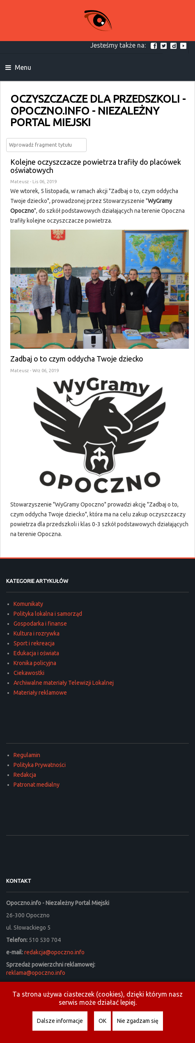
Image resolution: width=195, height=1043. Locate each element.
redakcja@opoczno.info (54, 952)
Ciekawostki (29, 673)
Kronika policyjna (35, 663)
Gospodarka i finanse (40, 623)
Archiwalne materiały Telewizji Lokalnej (64, 682)
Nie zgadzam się (137, 1021)
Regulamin (27, 755)
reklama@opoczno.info (35, 972)
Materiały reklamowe (40, 692)
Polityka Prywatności (40, 765)
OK (102, 1021)
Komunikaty (28, 604)
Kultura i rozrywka (37, 633)
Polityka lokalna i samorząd (48, 613)
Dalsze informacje (60, 1021)
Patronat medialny (37, 784)
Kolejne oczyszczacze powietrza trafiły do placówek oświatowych (95, 166)
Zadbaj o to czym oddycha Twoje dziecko (76, 359)
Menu (18, 67)
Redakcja (25, 774)
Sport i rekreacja (34, 643)
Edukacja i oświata (36, 653)
